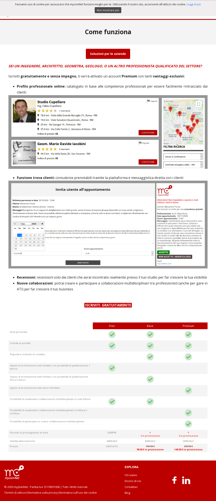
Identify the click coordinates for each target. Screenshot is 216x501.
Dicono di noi (133, 481)
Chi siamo (131, 475)
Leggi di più (194, 4)
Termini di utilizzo (15, 492)
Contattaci (131, 487)
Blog (127, 493)
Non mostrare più (108, 10)
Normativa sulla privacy (43, 492)
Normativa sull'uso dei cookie (78, 492)
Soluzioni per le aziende (108, 54)
